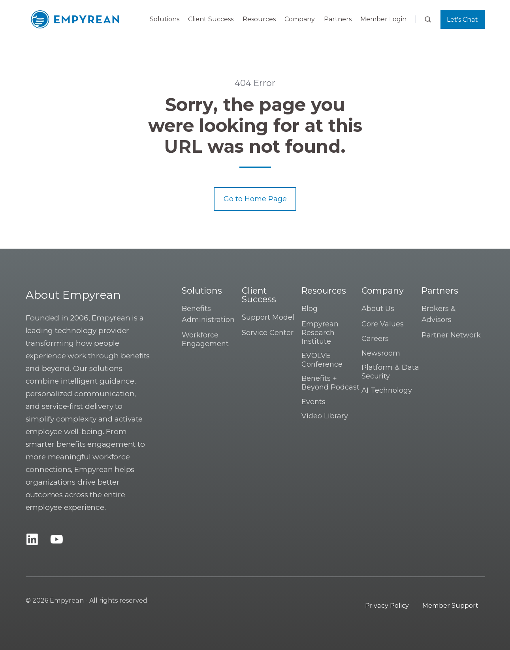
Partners (338, 19)
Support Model (268, 317)
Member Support (450, 605)
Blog (309, 308)
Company (299, 19)
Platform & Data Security (390, 371)
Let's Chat (462, 19)
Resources (259, 19)
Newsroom (380, 353)
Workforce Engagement (205, 339)
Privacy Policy (387, 605)
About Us (377, 308)
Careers (375, 338)
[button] (428, 19)
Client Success (210, 19)
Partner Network (451, 335)
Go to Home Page (255, 199)
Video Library (324, 416)
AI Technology (386, 390)
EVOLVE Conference (322, 360)
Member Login (383, 19)
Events (313, 401)
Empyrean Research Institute (320, 332)
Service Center (268, 332)
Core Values (382, 324)
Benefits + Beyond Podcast (330, 382)
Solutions (164, 19)
